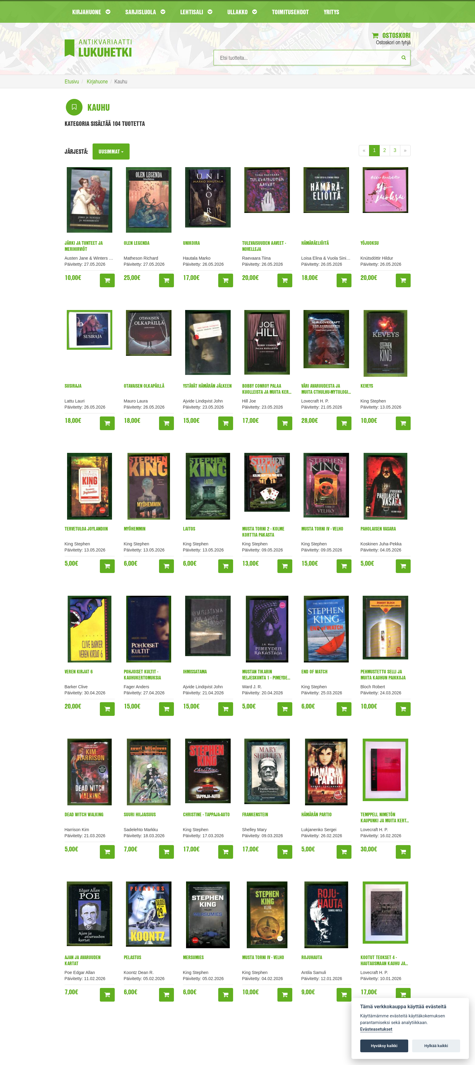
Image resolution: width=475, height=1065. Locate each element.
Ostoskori (390, 35)
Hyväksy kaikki (384, 1045)
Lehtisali (196, 11)
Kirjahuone (91, 11)
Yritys (331, 11)
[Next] (405, 151)
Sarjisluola (145, 11)
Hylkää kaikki (436, 1045)
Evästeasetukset (376, 1029)
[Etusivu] (98, 38)
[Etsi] (404, 58)
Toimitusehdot (290, 11)
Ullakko (242, 11)
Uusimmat (111, 152)
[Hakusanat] (312, 58)
